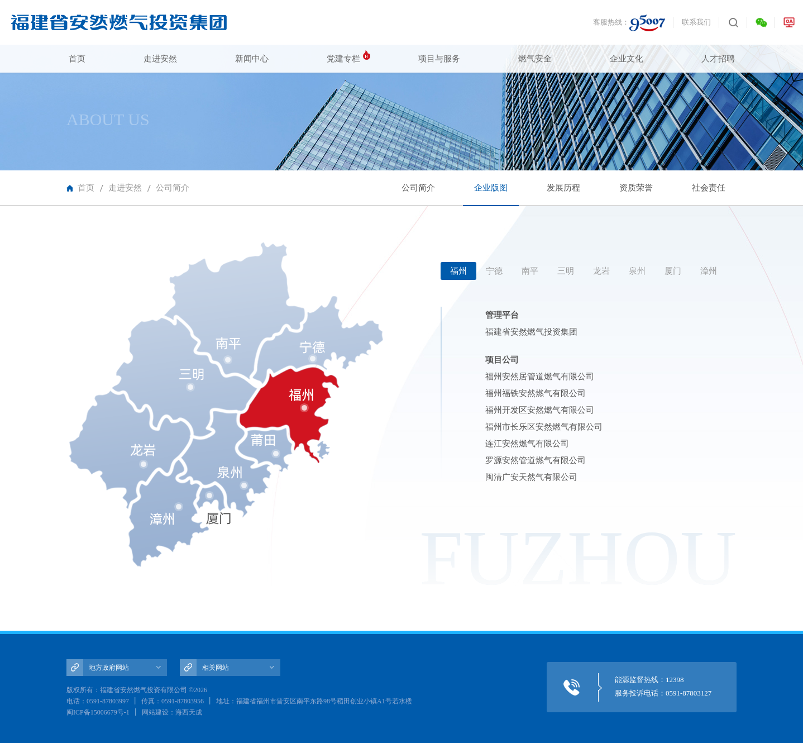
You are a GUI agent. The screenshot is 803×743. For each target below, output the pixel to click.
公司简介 (172, 187)
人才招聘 (718, 58)
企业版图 (491, 194)
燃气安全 (535, 58)
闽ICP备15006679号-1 (98, 712)
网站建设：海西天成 (172, 712)
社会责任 (708, 187)
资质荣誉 (636, 187)
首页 (77, 58)
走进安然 (160, 58)
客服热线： (629, 23)
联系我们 (696, 22)
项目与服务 (439, 58)
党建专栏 (343, 58)
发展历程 (563, 187)
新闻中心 (252, 58)
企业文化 (626, 58)
